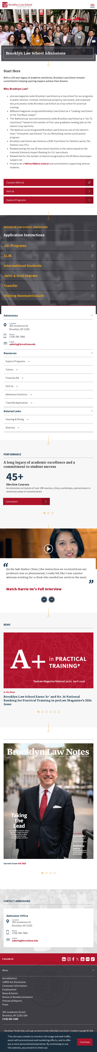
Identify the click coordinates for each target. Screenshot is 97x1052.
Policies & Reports (12, 1000)
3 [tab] (52, 513)
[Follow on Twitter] (77, 959)
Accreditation (9, 978)
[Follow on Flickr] (88, 959)
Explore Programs (16, 200)
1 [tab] (44, 513)
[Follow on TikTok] (93, 959)
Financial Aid (12, 377)
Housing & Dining (15, 419)
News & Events (10, 993)
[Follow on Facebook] (73, 959)
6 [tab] (58, 712)
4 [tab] (50, 712)
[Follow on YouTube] (82, 959)
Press (5, 1004)
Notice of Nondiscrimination (17, 997)
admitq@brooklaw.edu (22, 344)
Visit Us (10, 191)
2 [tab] (48, 513)
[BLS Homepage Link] (17, 4)
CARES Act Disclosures (14, 982)
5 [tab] (54, 712)
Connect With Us (15, 182)
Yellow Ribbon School (36, 163)
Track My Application (17, 402)
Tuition (10, 369)
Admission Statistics (17, 394)
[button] (44, 600)
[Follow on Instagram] (69, 959)
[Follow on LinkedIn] (64, 959)
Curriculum (12, 501)
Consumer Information (14, 985)
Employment (9, 989)
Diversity (10, 427)
